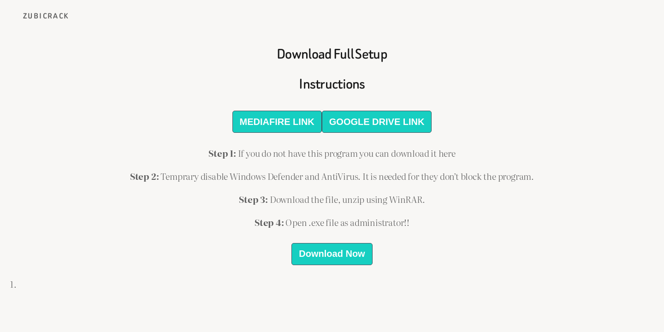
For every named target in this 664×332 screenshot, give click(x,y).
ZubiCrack (46, 16)
